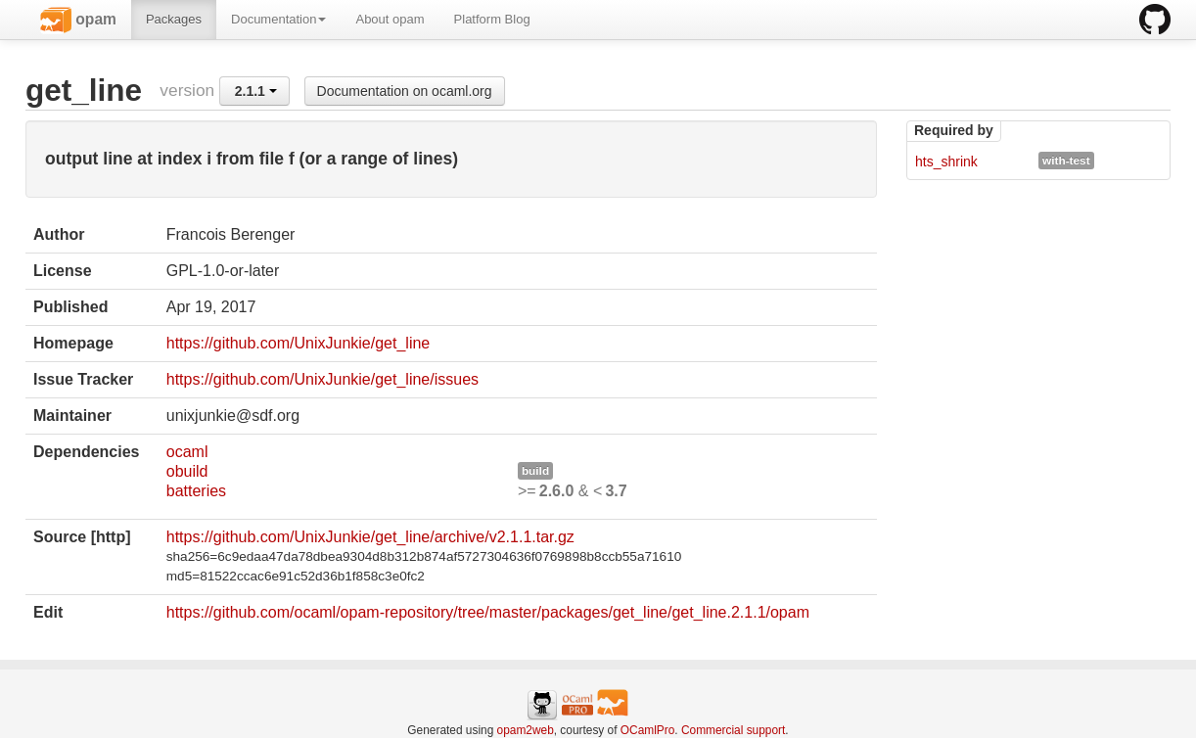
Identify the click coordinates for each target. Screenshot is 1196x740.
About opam (389, 19)
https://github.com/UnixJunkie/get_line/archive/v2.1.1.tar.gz (370, 537)
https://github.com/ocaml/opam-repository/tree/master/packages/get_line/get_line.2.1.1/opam (487, 612)
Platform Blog (492, 19)
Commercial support (733, 730)
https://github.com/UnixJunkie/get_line (298, 343)
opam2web (525, 730)
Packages (174, 19)
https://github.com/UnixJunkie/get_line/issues (322, 379)
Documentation (278, 19)
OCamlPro (648, 730)
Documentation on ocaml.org (404, 91)
